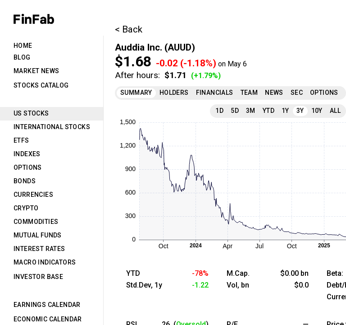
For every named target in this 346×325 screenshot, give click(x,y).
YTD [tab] (268, 110)
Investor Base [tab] (38, 276)
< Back (128, 29)
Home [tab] (23, 45)
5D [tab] (235, 110)
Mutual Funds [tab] (38, 235)
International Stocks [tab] (52, 126)
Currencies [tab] (33, 194)
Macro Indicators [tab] (45, 262)
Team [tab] (249, 92)
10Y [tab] (317, 110)
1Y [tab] (285, 110)
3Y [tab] (300, 110)
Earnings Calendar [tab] (47, 304)
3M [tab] (250, 110)
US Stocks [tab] (31, 113)
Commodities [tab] (36, 221)
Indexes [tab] (27, 154)
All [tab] (335, 110)
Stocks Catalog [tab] (41, 85)
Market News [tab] (36, 70)
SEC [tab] (297, 92)
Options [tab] (28, 167)
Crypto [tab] (26, 208)
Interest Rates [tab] (39, 248)
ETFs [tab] (21, 140)
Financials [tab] (214, 92)
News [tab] (274, 92)
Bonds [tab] (25, 181)
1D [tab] (219, 110)
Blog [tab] (22, 57)
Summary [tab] (136, 92)
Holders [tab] (174, 92)
